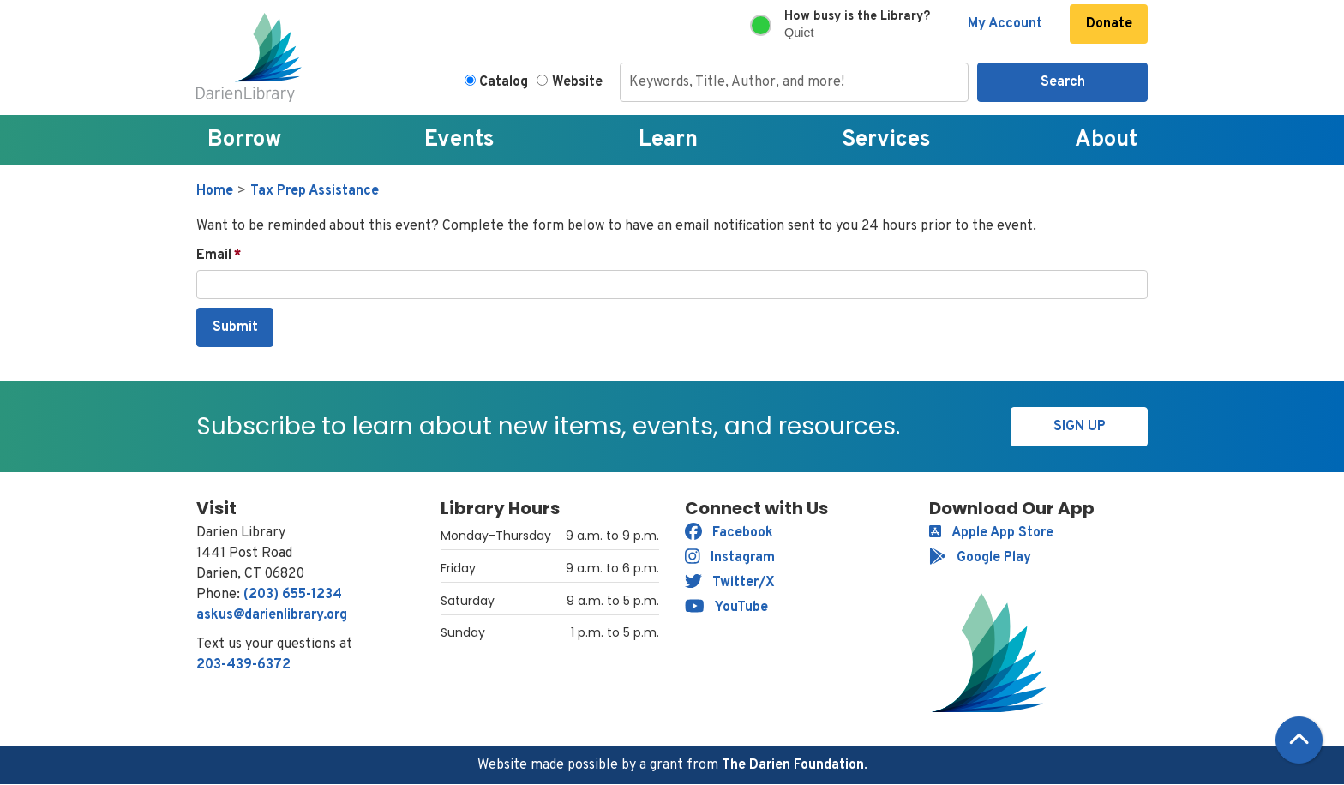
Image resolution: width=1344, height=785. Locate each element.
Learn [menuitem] (668, 140)
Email (213, 255)
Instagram (730, 557)
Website (577, 82)
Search (1063, 82)
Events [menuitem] (459, 140)
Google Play (980, 557)
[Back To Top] (1299, 740)
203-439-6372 (243, 665)
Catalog (503, 82)
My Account (1005, 24)
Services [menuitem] (886, 140)
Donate (1109, 24)
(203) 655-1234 (292, 594)
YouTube (726, 607)
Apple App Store (991, 533)
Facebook (729, 533)
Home (214, 191)
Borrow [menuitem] (244, 140)
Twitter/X (730, 582)
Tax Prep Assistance (314, 191)
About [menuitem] (1106, 140)
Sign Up (1079, 426)
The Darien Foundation (793, 765)
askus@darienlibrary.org (271, 615)
